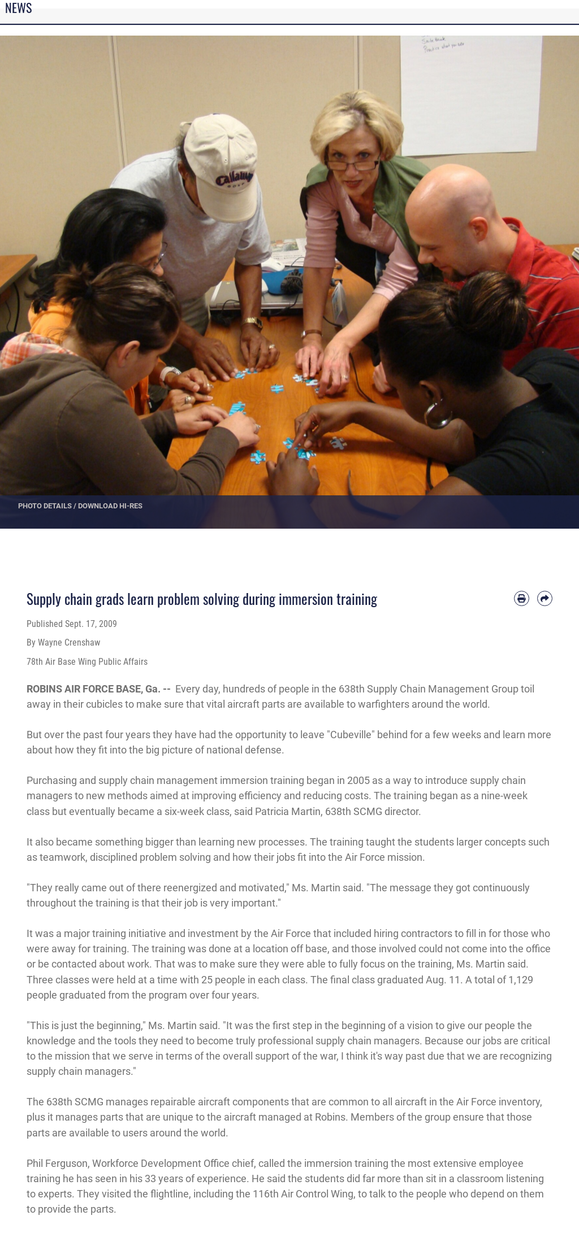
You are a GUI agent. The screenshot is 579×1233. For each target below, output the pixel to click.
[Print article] (521, 598)
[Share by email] (544, 598)
